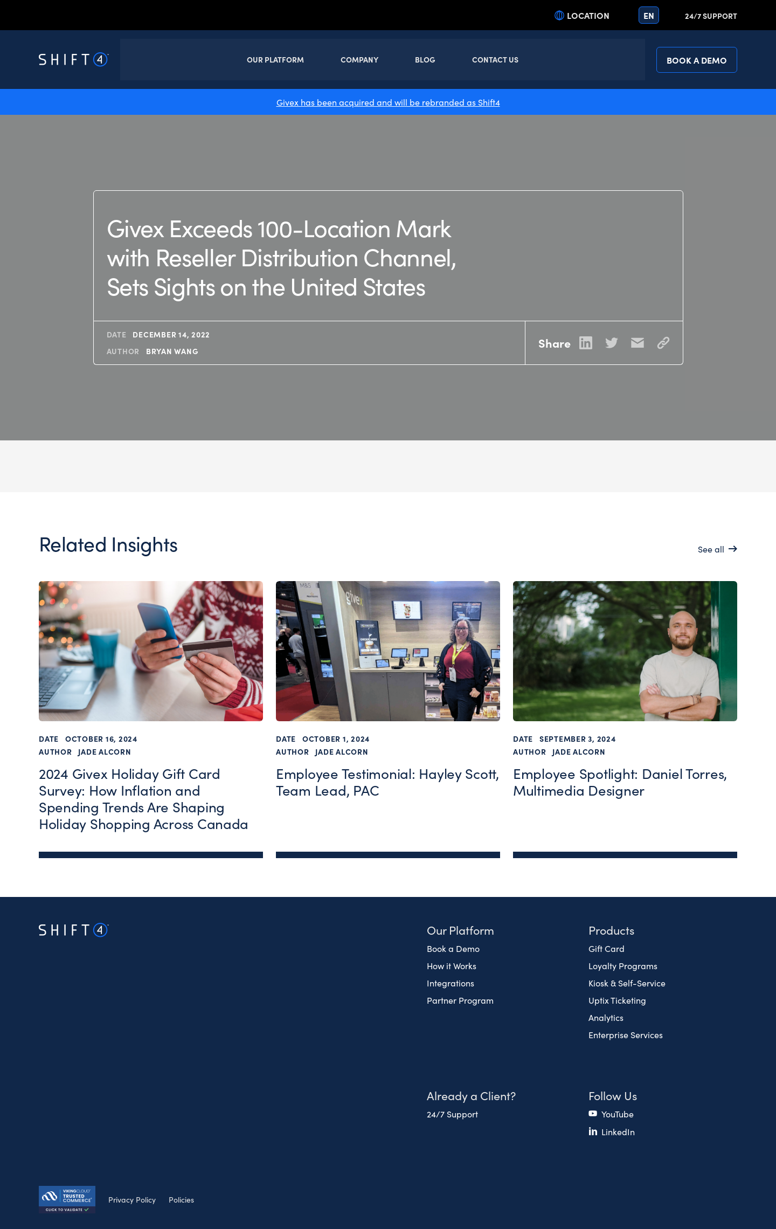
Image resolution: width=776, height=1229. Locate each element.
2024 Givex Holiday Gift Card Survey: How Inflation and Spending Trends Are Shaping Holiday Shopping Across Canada (143, 798)
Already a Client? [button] (471, 1095)
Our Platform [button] (275, 59)
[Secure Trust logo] (67, 1201)
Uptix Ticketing (617, 1000)
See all (711, 549)
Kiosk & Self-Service (627, 983)
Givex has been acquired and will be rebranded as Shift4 (388, 102)
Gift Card (606, 948)
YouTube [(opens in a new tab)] (617, 1114)
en (648, 15)
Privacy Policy (132, 1199)
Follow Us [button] (612, 1095)
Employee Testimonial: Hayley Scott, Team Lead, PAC (387, 782)
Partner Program (460, 1000)
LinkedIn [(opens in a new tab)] (618, 1131)
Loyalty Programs (622, 965)
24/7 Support (711, 15)
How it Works (451, 965)
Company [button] (359, 59)
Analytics (605, 1017)
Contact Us (495, 59)
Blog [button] (425, 59)
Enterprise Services (625, 1034)
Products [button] (611, 929)
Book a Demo (697, 60)
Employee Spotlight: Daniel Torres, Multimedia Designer (620, 782)
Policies (181, 1199)
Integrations (450, 983)
